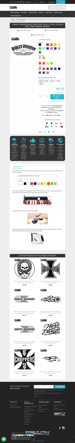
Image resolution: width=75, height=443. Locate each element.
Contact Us (27, 422)
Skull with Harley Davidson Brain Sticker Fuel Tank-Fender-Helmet (24, 282)
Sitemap (26, 424)
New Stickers (13, 405)
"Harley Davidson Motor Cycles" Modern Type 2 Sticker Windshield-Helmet (24, 342)
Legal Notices (28, 416)
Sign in (40, 407)
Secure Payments (29, 414)
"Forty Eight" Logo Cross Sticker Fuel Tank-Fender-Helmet (50, 282)
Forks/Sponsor (16, 16)
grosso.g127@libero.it (60, 410)
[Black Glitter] (44, 73)
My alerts (41, 411)
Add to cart (57, 97)
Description (17, 167)
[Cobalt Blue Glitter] (59, 69)
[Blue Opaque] (47, 48)
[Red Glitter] (47, 69)
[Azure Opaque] (44, 48)
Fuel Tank (48, 12)
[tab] (17, 166)
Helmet (41, 12)
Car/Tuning (33, 12)
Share (44, 131)
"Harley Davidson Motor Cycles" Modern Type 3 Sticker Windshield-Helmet (24, 312)
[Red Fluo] (40, 63)
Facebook (60, 428)
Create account (43, 409)
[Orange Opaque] (51, 45)
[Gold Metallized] (44, 58)
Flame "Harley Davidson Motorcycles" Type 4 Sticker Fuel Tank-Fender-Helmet (51, 312)
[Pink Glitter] (44, 69)
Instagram (63, 428)
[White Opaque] (44, 45)
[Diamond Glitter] (40, 69)
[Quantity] (44, 96)
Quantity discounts (55, 101)
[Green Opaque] (40, 48)
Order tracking (43, 405)
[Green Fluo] (51, 63)
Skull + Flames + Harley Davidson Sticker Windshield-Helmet (50, 372)
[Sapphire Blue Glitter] (55, 69)
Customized (58, 12)
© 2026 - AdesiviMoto (37, 441)
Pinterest (52, 131)
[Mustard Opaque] (55, 45)
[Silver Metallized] (40, 58)
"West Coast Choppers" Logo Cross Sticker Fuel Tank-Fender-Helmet (24, 372)
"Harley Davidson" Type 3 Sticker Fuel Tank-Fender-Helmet (50, 342)
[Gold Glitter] (47, 73)
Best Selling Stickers (15, 407)
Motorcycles (15, 12)
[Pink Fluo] (44, 63)
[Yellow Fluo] (47, 63)
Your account (44, 402)
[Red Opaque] (47, 45)
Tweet (48, 131)
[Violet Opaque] (55, 48)
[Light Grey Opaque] (59, 48)
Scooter (24, 12)
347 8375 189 (21, 2)
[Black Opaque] (40, 45)
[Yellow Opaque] (59, 45)
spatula (51, 154)
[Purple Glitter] (51, 69)
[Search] (57, 7)
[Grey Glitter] (40, 73)
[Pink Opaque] (51, 48)
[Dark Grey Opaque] (40, 52)
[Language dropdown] (29, 2)
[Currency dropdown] (42, 2)
